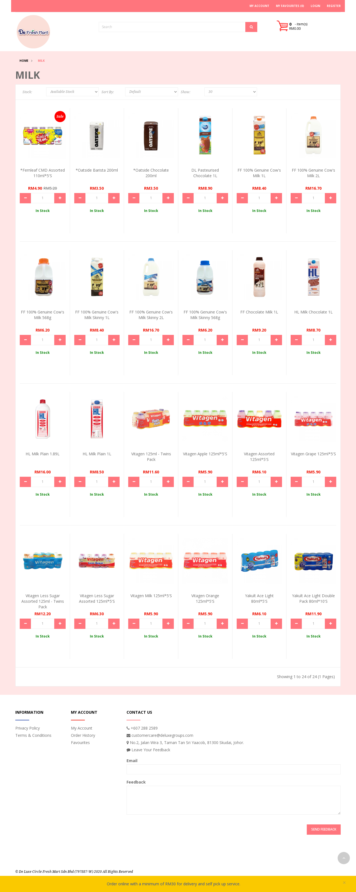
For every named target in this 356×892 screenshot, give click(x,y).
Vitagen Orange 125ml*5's (205, 598)
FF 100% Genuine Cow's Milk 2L (313, 172)
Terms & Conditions (33, 735)
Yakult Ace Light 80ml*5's (259, 598)
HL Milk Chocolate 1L (313, 312)
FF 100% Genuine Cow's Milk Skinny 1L (96, 314)
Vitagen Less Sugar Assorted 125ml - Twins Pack (42, 601)
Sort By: (108, 92)
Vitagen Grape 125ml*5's (313, 453)
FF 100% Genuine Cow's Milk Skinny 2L (151, 314)
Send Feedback (323, 829)
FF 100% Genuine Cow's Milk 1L (259, 172)
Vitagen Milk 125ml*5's (151, 595)
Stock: (27, 92)
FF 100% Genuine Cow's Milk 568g (42, 314)
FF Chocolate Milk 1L (259, 312)
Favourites (80, 742)
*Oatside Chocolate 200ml (151, 172)
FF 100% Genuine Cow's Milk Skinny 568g (205, 314)
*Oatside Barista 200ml (97, 170)
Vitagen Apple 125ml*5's (205, 453)
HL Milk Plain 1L (97, 453)
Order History (83, 735)
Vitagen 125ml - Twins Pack (151, 456)
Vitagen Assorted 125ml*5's (259, 456)
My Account (81, 728)
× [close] (344, 883)
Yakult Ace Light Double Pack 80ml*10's (313, 598)
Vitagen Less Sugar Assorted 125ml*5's (97, 598)
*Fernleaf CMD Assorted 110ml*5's (42, 172)
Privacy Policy (27, 728)
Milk (41, 61)
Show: (185, 92)
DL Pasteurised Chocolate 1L (205, 172)
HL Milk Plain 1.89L (43, 453)
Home (23, 61)
